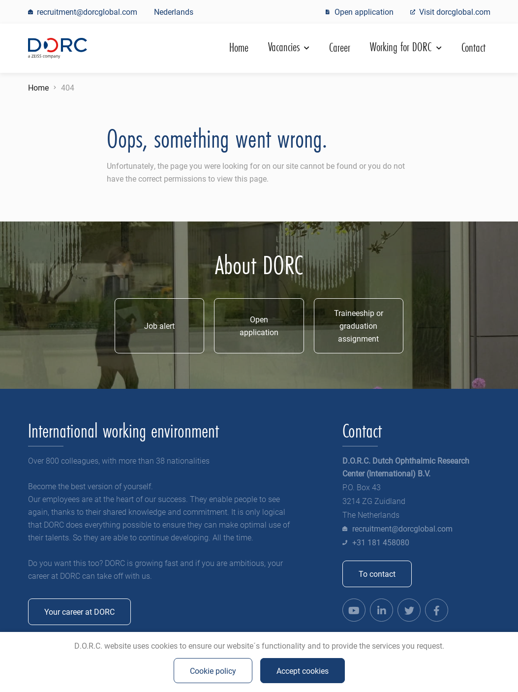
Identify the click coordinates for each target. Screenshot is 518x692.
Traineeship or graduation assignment (358, 326)
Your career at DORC (79, 611)
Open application (259, 325)
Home (238, 47)
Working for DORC (402, 46)
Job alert (159, 325)
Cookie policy (213, 670)
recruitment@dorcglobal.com (402, 528)
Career (339, 47)
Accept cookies (302, 670)
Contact (473, 47)
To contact (377, 573)
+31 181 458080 (380, 542)
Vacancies (285, 46)
